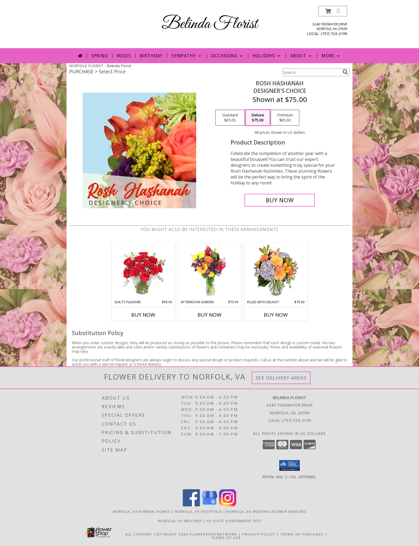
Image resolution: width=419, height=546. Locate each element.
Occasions (227, 56)
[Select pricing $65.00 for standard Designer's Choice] (230, 118)
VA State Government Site (234, 520)
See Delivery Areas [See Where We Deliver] (281, 378)
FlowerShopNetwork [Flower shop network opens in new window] (213, 534)
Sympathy (187, 56)
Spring (99, 56)
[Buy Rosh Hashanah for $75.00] (280, 200)
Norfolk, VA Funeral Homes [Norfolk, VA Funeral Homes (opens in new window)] (141, 511)
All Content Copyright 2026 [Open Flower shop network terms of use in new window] (156, 534)
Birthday (151, 56)
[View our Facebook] (191, 504)
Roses (124, 56)
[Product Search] (311, 72)
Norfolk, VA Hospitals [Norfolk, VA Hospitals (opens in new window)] (198, 511)
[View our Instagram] (227, 504)
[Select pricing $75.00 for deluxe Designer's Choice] (258, 118)
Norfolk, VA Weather (180, 520)
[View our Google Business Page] (209, 504)
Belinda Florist (210, 24)
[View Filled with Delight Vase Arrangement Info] (276, 271)
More (331, 56)
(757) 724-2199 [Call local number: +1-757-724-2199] (334, 33)
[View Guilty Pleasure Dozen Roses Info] (143, 271)
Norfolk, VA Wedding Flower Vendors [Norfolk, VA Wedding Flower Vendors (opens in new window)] (266, 511)
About (301, 56)
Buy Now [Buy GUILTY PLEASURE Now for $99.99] (143, 314)
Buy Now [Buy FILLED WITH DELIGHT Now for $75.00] (276, 314)
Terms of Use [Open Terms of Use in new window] (226, 537)
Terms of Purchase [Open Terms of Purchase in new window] (302, 534)
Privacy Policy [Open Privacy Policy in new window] (258, 534)
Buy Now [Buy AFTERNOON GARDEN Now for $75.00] (209, 314)
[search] (345, 72)
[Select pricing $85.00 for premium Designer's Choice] (285, 118)
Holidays (267, 56)
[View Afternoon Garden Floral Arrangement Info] (209, 271)
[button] (332, 11)
